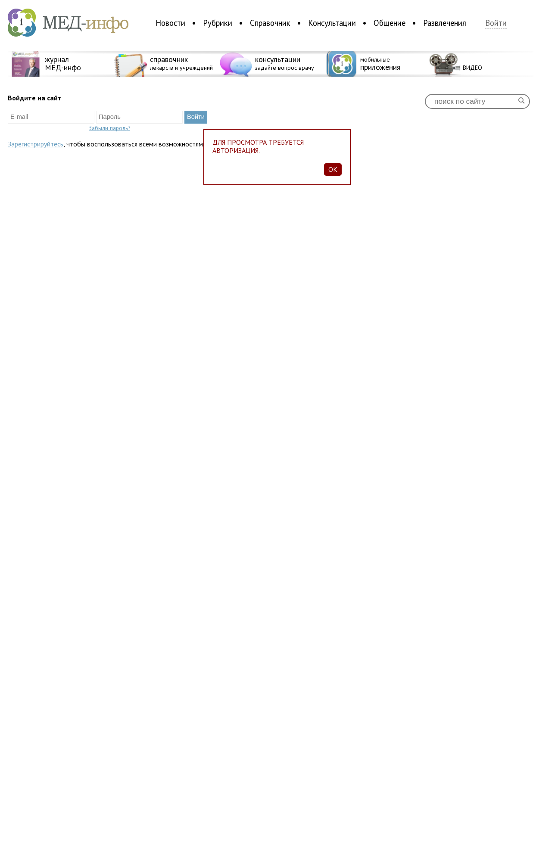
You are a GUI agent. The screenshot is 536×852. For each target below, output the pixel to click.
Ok (332, 169)
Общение (389, 23)
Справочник (270, 23)
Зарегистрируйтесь (35, 144)
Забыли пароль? (109, 127)
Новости (170, 23)
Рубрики (217, 23)
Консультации (332, 23)
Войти (496, 23)
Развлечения (444, 23)
